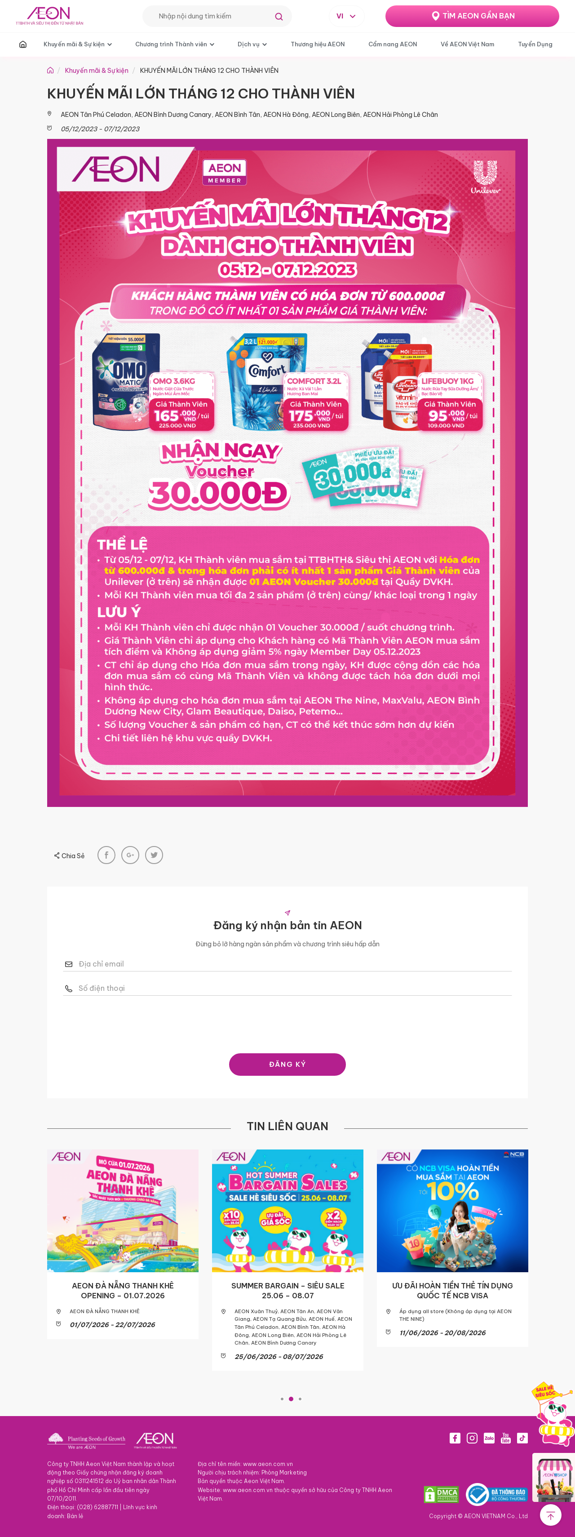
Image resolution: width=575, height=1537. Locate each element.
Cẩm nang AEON (392, 44)
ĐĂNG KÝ (287, 1064)
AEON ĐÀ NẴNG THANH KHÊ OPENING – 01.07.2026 (123, 1290)
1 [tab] (282, 1396)
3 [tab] (300, 1396)
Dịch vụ (249, 44)
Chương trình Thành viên (171, 44)
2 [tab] (291, 1396)
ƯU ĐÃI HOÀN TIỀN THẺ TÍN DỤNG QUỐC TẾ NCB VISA (452, 1290)
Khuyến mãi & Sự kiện (74, 44)
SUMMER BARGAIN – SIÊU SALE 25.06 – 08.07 (288, 1290)
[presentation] (287, 1022)
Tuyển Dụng (535, 44)
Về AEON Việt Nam (467, 44)
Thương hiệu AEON (318, 44)
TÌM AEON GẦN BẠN (478, 15)
